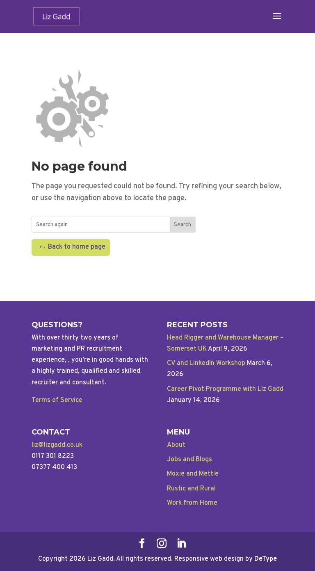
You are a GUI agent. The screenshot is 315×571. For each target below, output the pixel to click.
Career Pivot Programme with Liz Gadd (225, 389)
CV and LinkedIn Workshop (206, 363)
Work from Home (192, 503)
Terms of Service (57, 400)
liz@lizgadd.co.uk (57, 445)
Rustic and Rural (191, 489)
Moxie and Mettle (193, 474)
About (176, 445)
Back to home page (76, 247)
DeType (265, 559)
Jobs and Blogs (189, 459)
